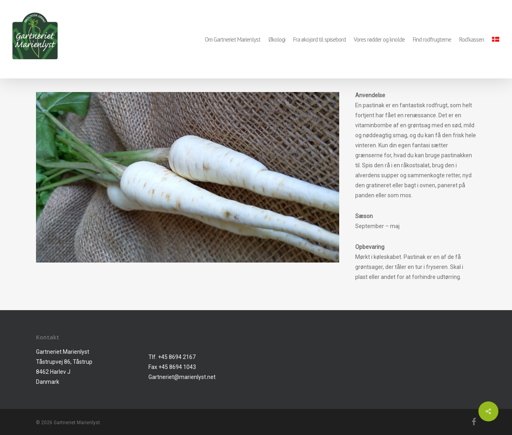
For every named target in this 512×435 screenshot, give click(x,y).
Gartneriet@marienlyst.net (182, 377)
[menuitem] (495, 39)
